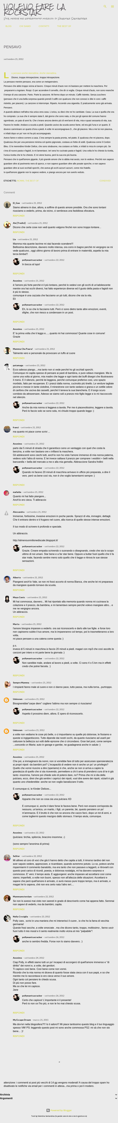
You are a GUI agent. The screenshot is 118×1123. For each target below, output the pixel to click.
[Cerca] (105, 5)
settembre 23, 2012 (40, 916)
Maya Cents (19, 597)
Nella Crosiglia (20, 916)
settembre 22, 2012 (54, 260)
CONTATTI (42, 26)
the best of (32, 180)
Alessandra (18, 512)
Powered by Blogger (59, 1110)
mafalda (17, 492)
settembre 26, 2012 (54, 937)
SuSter (16, 856)
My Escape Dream (22, 1019)
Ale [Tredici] (19, 223)
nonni (20, 180)
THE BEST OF (62, 26)
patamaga (18, 365)
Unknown (17, 699)
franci (16, 427)
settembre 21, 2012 (32, 203)
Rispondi (18, 215)
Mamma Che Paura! (23, 349)
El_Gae (16, 203)
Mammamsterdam (22, 896)
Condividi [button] (105, 180)
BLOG (7, 26)
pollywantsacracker (32, 260)
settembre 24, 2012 (34, 957)
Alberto (17, 577)
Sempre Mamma (21, 682)
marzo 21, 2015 (40, 1019)
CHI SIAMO (23, 26)
